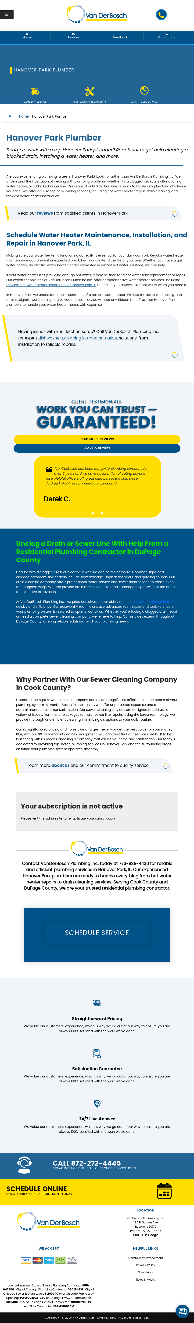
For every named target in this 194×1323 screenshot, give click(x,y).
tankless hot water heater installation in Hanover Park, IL (51, 285)
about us (60, 766)
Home (27, 36)
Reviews (73, 36)
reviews (45, 213)
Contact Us (166, 36)
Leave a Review (97, 448)
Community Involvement (145, 1258)
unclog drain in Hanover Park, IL (148, 602)
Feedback (120, 36)
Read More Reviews (97, 439)
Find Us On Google (145, 1235)
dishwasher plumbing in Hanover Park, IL (78, 338)
